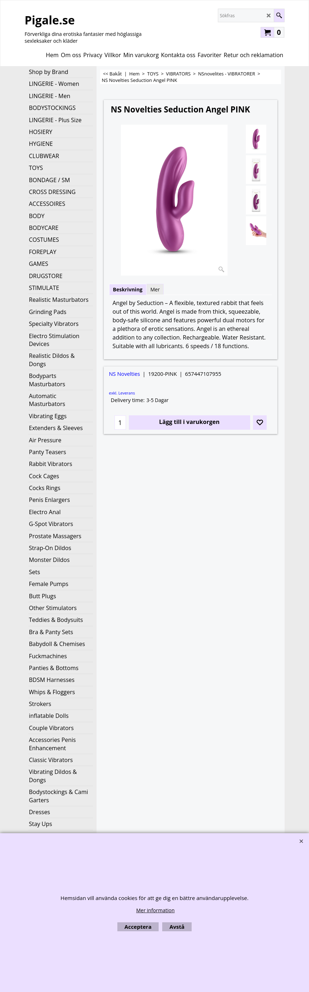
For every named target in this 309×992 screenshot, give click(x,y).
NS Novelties (124, 373)
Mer (155, 289)
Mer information (155, 910)
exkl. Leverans (122, 393)
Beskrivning (128, 289)
